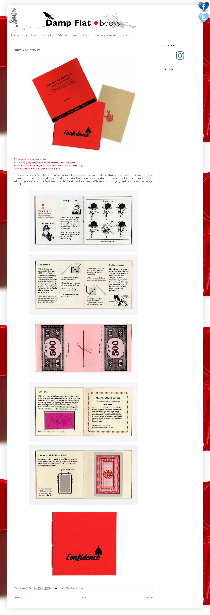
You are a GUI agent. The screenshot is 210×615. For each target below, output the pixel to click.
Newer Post (18, 597)
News (75, 35)
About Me (15, 35)
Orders (86, 35)
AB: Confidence (70, 588)
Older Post (149, 597)
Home (84, 597)
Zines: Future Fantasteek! (105, 35)
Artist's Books (30, 35)
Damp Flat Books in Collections (54, 35)
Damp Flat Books (27, 588)
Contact (125, 35)
